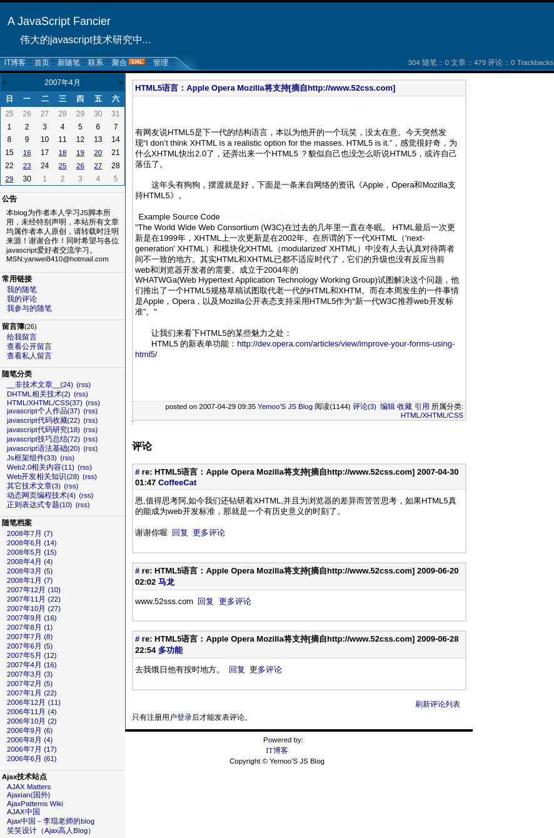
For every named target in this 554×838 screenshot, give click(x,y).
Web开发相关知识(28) (43, 476)
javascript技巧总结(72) (43, 439)
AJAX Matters (29, 786)
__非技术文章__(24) (40, 384)
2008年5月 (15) (32, 552)
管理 (160, 62)
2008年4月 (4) (30, 561)
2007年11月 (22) (34, 599)
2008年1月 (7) (30, 580)
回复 (180, 532)
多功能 (170, 650)
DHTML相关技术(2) (39, 394)
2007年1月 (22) (32, 693)
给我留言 (22, 337)
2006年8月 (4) (30, 740)
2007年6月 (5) (30, 646)
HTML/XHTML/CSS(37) (45, 402)
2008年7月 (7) (30, 533)
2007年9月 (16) (32, 618)
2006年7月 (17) (32, 749)
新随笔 (69, 62)
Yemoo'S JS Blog (285, 406)
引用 (422, 406)
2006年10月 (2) (32, 721)
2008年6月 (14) (32, 543)
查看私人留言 (29, 356)
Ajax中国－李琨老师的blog (50, 821)
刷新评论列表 (437, 704)
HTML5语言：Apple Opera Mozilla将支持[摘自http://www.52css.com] (265, 88)
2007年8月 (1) (30, 627)
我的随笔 (22, 289)
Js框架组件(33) (32, 458)
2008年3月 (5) (30, 571)
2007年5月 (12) (32, 655)
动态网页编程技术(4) (41, 495)
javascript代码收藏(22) (43, 420)
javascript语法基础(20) (43, 448)
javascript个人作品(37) (43, 411)
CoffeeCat (177, 482)
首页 (41, 62)
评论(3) (364, 406)
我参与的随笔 (29, 308)
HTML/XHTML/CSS (432, 415)
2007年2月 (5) (30, 683)
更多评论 (209, 532)
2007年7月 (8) (30, 636)
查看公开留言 (29, 346)
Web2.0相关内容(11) (40, 467)
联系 (95, 62)
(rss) (83, 384)
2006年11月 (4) (32, 711)
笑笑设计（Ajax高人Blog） (51, 830)
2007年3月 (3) (30, 674)
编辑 (387, 406)
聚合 (119, 62)
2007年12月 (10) (34, 589)
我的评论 (22, 299)
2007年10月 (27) (34, 608)
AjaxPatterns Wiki (35, 803)
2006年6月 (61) (32, 758)
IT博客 (15, 62)
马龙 (166, 582)
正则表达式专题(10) (39, 504)
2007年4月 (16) (32, 665)
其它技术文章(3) (34, 486)
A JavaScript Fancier (59, 21)
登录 (184, 717)
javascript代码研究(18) (43, 429)
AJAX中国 (23, 811)
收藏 (404, 406)
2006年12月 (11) (34, 702)
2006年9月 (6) (30, 730)
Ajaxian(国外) (28, 795)
